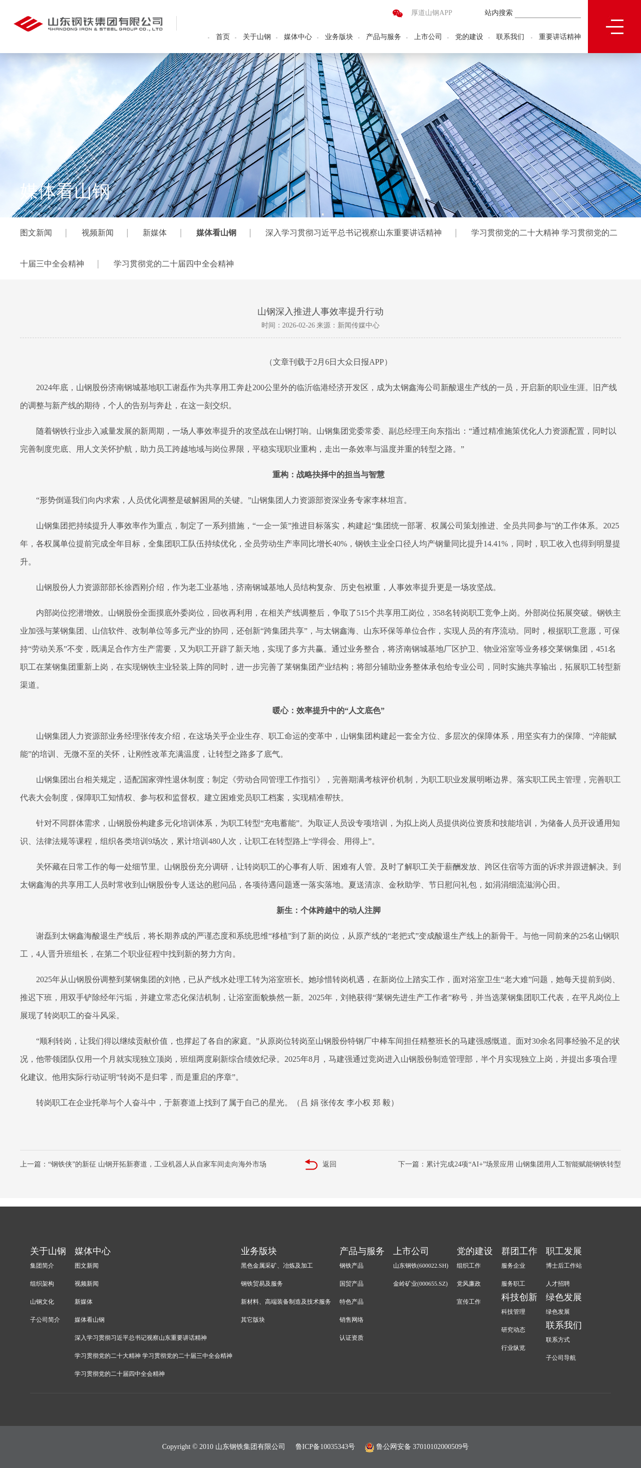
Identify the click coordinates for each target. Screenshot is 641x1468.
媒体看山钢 (216, 232)
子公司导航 (561, 1357)
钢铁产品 (352, 1265)
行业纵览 (513, 1347)
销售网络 (352, 1319)
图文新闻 (36, 232)
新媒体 (155, 232)
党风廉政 (469, 1283)
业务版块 (339, 38)
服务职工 (513, 1283)
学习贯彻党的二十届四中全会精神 (174, 263)
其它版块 (253, 1319)
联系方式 (558, 1339)
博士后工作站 (564, 1265)
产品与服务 (383, 38)
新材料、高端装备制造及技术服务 (286, 1301)
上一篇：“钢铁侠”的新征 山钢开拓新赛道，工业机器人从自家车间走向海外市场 (143, 1164)
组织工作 (469, 1265)
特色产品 (352, 1301)
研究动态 (513, 1329)
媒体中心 (298, 38)
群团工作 (519, 1251)
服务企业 (513, 1265)
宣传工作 (469, 1301)
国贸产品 (352, 1283)
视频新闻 (98, 232)
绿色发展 (564, 1297)
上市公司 (428, 38)
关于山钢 (257, 38)
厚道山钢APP (431, 14)
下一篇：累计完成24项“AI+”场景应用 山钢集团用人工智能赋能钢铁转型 (509, 1164)
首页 (223, 38)
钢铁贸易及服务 (262, 1283)
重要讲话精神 (560, 38)
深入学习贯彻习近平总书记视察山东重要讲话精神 (353, 232)
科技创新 (519, 1297)
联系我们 (510, 38)
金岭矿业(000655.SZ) (420, 1283)
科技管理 (513, 1311)
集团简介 (42, 1265)
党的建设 (469, 38)
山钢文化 (42, 1301)
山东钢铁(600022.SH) (420, 1265)
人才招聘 (558, 1283)
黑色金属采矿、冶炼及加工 (277, 1265)
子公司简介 (45, 1319)
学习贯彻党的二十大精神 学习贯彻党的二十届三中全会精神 (153, 1355)
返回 (321, 1164)
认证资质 (352, 1337)
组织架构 (42, 1283)
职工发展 (564, 1251)
